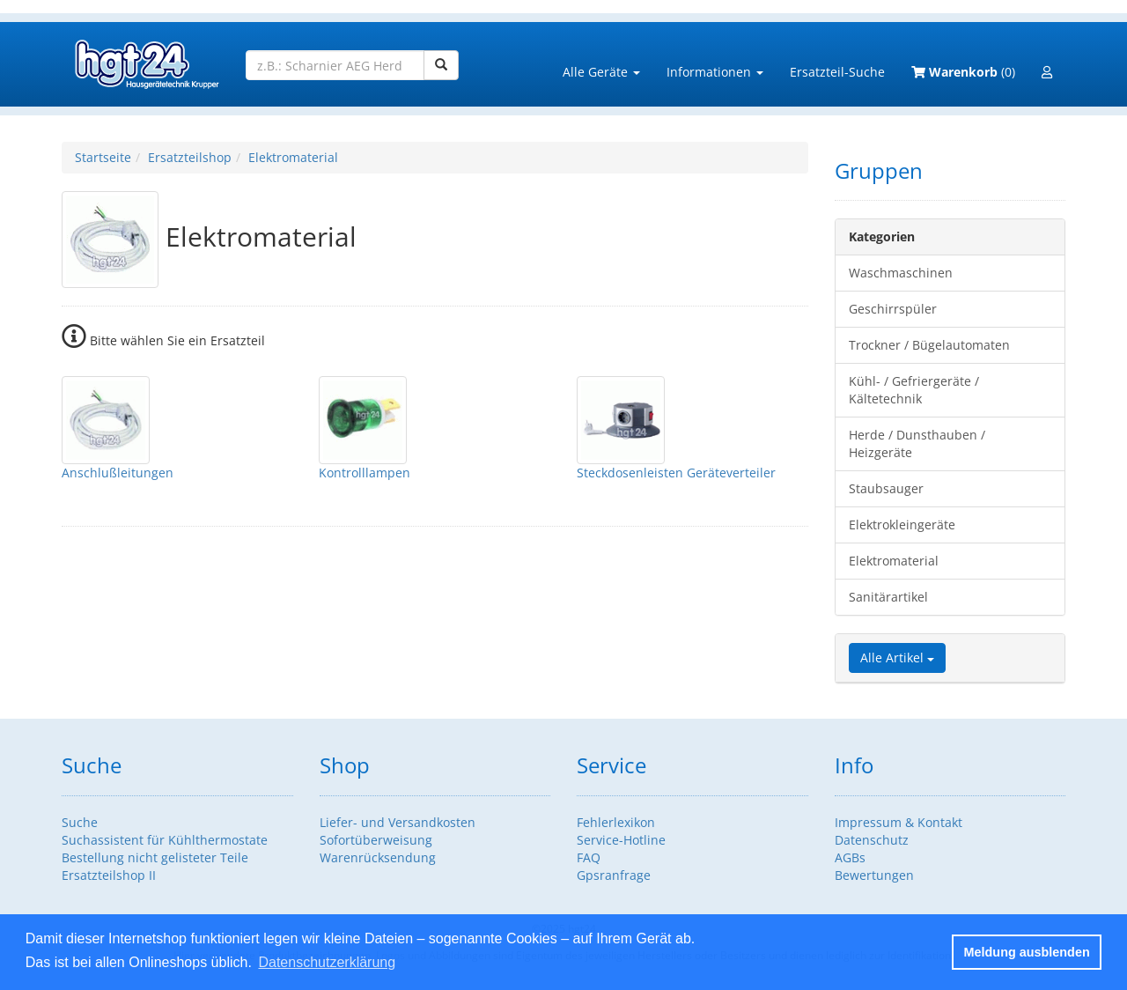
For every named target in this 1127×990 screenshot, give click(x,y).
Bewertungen (874, 875)
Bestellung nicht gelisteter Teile (155, 857)
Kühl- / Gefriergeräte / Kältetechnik (914, 390)
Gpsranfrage (614, 875)
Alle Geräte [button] (601, 71)
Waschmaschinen (901, 272)
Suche (80, 822)
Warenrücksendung (378, 857)
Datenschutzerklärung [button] (326, 962)
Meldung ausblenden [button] (1027, 952)
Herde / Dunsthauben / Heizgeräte (917, 443)
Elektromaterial (293, 157)
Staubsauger (886, 488)
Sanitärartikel (888, 596)
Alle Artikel (897, 657)
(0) (963, 71)
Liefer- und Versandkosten (397, 822)
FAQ (588, 857)
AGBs (850, 857)
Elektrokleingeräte (902, 524)
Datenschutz (872, 839)
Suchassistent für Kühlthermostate (165, 839)
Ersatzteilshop (190, 157)
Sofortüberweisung (376, 839)
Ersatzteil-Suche (837, 71)
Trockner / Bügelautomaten (929, 344)
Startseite (103, 157)
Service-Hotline (621, 839)
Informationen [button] (715, 71)
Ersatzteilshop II (109, 875)
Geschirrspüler (893, 308)
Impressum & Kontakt (898, 822)
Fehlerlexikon (616, 822)
